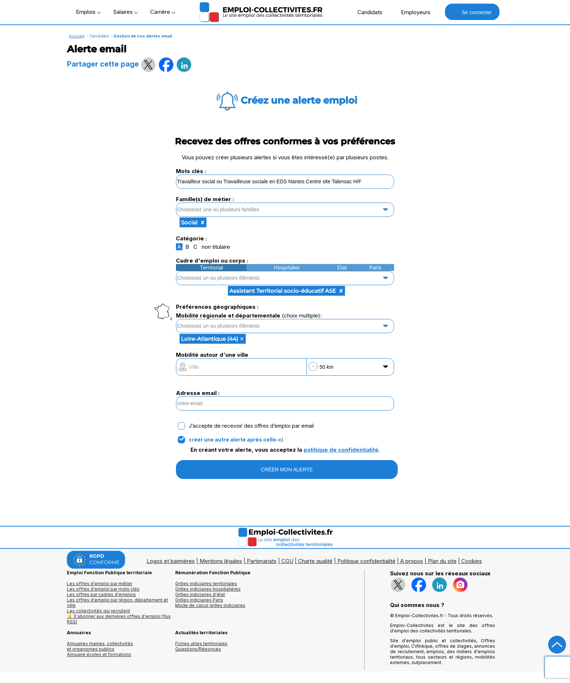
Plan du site (442, 561)
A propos (411, 561)
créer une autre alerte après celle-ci (236, 440)
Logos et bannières (170, 561)
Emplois (88, 11)
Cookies (471, 561)
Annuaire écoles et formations (99, 654)
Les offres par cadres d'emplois (101, 594)
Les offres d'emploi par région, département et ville (117, 602)
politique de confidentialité (341, 449)
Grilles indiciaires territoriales (206, 583)
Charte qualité (315, 561)
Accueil (76, 36)
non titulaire (216, 246)
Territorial (211, 267)
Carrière (162, 11)
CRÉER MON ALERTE (287, 469)
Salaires (125, 11)
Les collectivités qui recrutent (98, 611)
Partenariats (262, 561)
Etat (342, 267)
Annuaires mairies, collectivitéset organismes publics (100, 646)
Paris (375, 267)
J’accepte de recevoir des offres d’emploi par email (251, 426)
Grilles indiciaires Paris (199, 600)
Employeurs (411, 12)
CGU (287, 561)
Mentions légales (221, 561)
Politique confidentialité (366, 561)
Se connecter (472, 11)
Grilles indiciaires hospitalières (208, 589)
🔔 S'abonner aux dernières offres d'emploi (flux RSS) (119, 619)
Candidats (366, 12)
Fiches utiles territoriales (201, 643)
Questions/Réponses (198, 649)
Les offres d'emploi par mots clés (103, 589)
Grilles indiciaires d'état (200, 594)
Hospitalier (286, 267)
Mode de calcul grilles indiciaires (210, 605)
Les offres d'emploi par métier (99, 583)
